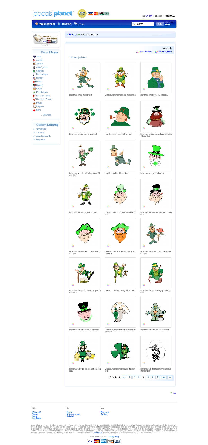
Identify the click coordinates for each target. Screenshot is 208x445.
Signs (37, 110)
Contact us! (70, 416)
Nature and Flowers (42, 99)
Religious (38, 106)
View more (46, 115)
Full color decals (165, 51)
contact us (98, 433)
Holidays (38, 85)
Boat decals (39, 139)
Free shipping (36, 418)
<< (124, 377)
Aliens (37, 56)
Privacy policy (113, 437)
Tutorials (66, 24)
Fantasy (38, 78)
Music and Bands (41, 96)
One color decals (146, 51)
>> (170, 377)
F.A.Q (80, 24)
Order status (105, 412)
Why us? (69, 412)
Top (174, 393)
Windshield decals (41, 136)
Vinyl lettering (39, 129)
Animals (38, 63)
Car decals (39, 132)
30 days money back (73, 414)
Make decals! (36, 412)
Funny (37, 81)
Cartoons (38, 71)
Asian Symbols (40, 67)
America (38, 60)
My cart (147, 16)
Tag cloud (104, 414)
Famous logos (40, 74)
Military (37, 88)
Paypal (34, 416)
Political (37, 103)
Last (163, 377)
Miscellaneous (40, 92)
